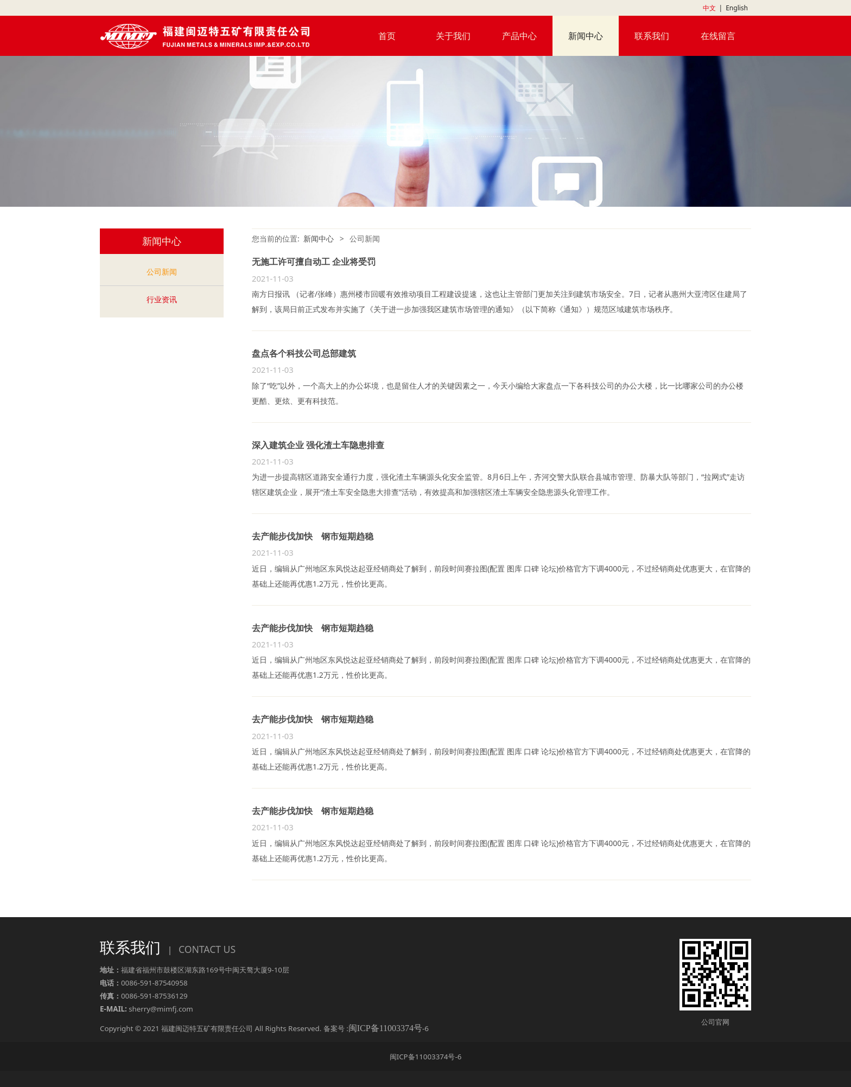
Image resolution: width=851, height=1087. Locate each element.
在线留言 (718, 36)
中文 (709, 7)
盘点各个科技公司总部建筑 (304, 353)
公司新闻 (162, 271)
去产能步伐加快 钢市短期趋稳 (312, 536)
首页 (387, 36)
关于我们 (453, 36)
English (737, 7)
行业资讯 (162, 299)
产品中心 (519, 36)
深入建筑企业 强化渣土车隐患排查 (318, 445)
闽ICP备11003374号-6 (426, 1056)
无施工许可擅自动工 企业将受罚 (314, 262)
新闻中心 (585, 36)
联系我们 (651, 36)
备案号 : (372, 1028)
